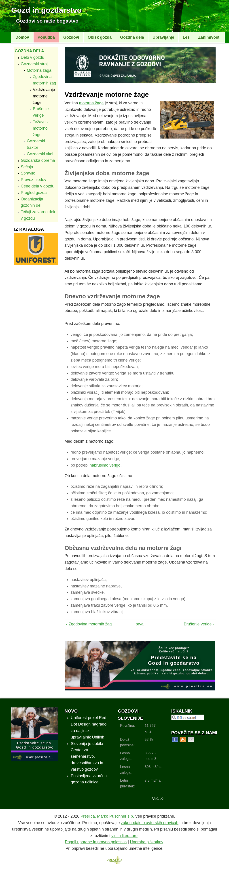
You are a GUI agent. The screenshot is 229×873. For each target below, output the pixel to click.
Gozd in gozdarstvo (46, 10)
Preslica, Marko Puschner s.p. (107, 816)
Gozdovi (71, 37)
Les (186, 37)
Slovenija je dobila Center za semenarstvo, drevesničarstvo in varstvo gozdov (87, 756)
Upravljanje (163, 37)
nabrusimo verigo (105, 465)
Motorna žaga (39, 70)
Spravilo (28, 173)
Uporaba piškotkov (146, 842)
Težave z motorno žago (41, 128)
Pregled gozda (34, 192)
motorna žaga (91, 103)
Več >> (158, 798)
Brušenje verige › (199, 624)
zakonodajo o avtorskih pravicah (149, 822)
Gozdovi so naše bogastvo (47, 21)
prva (139, 624)
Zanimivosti (209, 37)
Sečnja (27, 167)
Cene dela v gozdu (37, 186)
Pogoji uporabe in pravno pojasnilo (96, 842)
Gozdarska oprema (38, 160)
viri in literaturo (124, 835)
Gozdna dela (132, 37)
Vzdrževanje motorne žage (44, 96)
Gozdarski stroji (35, 64)
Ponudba (46, 37)
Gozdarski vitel (40, 154)
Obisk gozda (100, 37)
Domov (22, 37)
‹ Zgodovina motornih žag (89, 624)
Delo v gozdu (32, 57)
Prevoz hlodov (33, 179)
